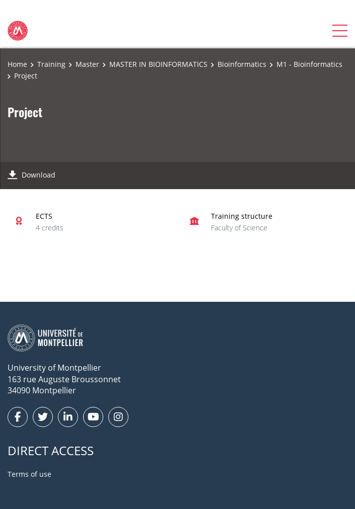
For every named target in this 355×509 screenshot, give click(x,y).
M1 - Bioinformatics (309, 64)
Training (51, 64)
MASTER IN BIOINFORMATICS (158, 64)
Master (87, 64)
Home (17, 64)
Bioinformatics (242, 64)
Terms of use (29, 474)
